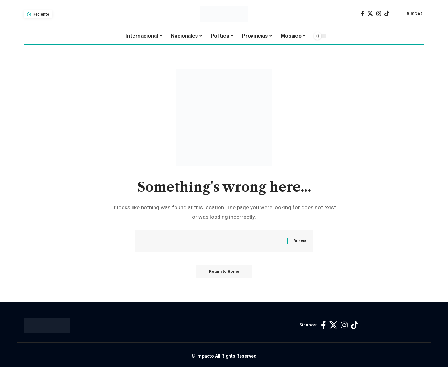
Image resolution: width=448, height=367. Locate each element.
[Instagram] (379, 13)
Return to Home (224, 271)
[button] (410, 13)
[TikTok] (387, 13)
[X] (370, 13)
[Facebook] (362, 13)
